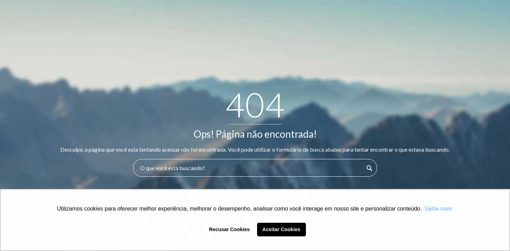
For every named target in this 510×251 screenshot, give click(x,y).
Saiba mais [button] (438, 209)
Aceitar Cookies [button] (281, 229)
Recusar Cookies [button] (229, 229)
